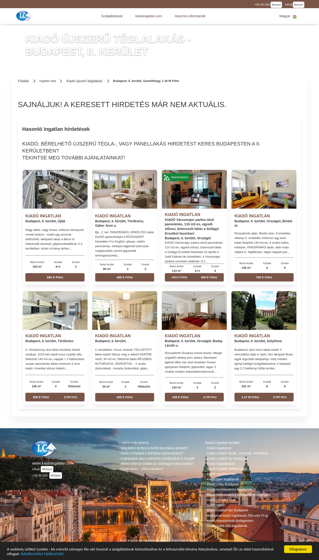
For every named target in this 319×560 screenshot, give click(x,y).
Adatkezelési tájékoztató (42, 554)
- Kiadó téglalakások (220, 464)
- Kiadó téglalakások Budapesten (229, 521)
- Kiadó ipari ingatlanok (222, 479)
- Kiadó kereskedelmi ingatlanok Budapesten (238, 495)
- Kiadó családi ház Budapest (226, 458)
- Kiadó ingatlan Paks (220, 474)
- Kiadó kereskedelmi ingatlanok (228, 489)
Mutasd (276, 4)
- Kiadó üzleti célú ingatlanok (226, 526)
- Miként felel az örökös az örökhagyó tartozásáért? (156, 464)
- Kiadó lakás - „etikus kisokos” (141, 469)
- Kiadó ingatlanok (218, 448)
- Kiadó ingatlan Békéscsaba (226, 469)
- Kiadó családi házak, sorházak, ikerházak (236, 453)
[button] (111, 16)
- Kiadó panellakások (220, 500)
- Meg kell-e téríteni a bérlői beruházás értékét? (153, 448)
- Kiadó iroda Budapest (222, 484)
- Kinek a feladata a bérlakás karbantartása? (151, 453)
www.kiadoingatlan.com (53, 463)
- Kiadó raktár (215, 505)
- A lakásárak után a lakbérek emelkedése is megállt (156, 458)
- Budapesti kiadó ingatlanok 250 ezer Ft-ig (236, 515)
